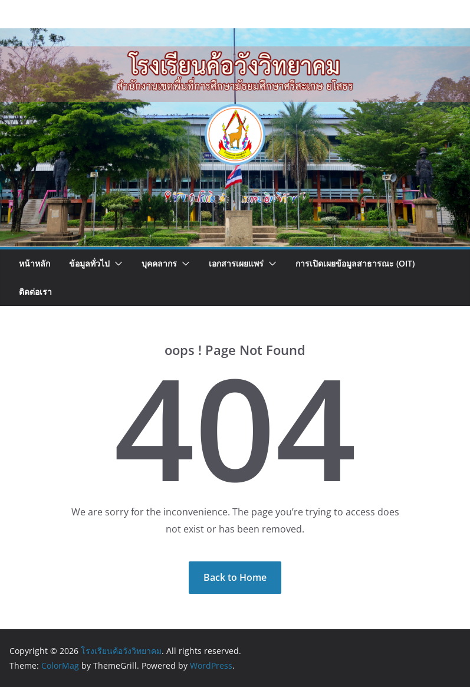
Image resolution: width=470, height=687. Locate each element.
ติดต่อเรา (35, 291)
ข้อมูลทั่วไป (89, 263)
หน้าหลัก (34, 263)
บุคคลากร (159, 263)
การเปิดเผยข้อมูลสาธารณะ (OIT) (355, 263)
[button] (116, 263)
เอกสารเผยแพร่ (236, 263)
